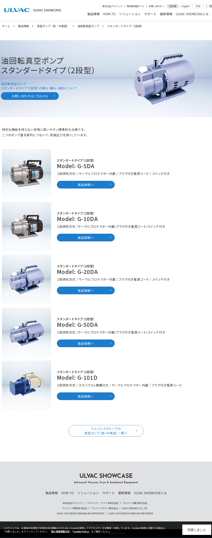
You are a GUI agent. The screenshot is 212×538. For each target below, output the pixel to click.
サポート (150, 14)
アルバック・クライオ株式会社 (103, 503)
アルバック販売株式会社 (74, 508)
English (185, 6)
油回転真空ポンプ (88, 26)
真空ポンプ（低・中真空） (53, 26)
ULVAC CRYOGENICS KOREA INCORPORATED (130, 513)
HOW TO (109, 14)
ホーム (6, 26)
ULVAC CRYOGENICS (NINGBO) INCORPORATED (80, 513)
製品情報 (93, 14)
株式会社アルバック (112, 6)
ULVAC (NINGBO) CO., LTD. (135, 508)
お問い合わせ (155, 6)
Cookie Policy (81, 531)
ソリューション (130, 14)
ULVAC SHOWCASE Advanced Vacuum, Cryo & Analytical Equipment (106, 478)
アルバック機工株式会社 (135, 503)
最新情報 (166, 14)
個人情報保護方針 (60, 531)
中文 (198, 6)
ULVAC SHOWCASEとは (192, 14)
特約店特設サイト (136, 6)
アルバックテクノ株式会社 (104, 508)
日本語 (172, 6)
